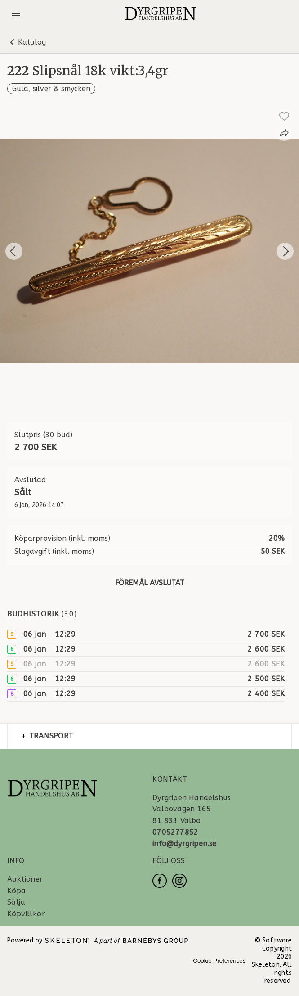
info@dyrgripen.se (184, 843)
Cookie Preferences (219, 960)
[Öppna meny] (16, 16)
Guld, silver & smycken (51, 88)
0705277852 (175, 832)
